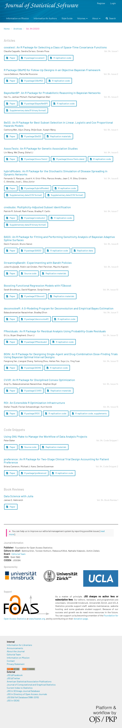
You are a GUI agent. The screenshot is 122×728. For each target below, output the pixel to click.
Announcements (15, 648)
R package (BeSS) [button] (31, 136)
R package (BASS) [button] (31, 250)
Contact (11, 660)
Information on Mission (17, 18)
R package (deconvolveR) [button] (35, 319)
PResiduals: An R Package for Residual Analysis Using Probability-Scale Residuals (55, 331)
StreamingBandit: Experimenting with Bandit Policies (38, 262)
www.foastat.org (37, 618)
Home (7, 28)
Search (111, 18)
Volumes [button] (82, 18)
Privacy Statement (15, 664)
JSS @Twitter (13, 678)
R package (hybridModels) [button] (35, 188)
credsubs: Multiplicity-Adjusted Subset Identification (37, 207)
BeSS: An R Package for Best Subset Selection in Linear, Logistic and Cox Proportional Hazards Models (58, 124)
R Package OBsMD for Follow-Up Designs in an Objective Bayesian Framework (52, 70)
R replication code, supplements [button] (89, 413)
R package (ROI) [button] (30, 413)
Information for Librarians (19, 645)
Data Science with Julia (18, 496)
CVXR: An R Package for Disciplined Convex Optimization (39, 380)
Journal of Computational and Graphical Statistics (31, 684)
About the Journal (15, 651)
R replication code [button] (60, 57)
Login (113, 3)
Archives (18, 28)
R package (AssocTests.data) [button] (68, 159)
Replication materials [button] (59, 136)
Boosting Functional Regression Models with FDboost (37, 285)
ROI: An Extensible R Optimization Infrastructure (34, 402)
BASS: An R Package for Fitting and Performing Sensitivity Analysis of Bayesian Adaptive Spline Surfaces (59, 238)
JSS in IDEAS (13, 700)
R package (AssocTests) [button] (34, 159)
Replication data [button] (83, 250)
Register (101, 3)
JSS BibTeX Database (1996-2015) (23, 697)
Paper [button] (10, 57)
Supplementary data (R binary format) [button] (26, 110)
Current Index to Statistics (20, 687)
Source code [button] (29, 273)
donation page (81, 618)
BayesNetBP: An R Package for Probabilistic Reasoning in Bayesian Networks (52, 93)
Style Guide (67, 18)
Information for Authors (45, 18)
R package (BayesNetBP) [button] (34, 103)
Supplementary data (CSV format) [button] (24, 195)
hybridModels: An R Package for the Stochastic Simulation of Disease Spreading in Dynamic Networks (55, 172)
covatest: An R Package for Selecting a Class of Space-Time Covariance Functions (55, 47)
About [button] (96, 18)
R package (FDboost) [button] (32, 296)
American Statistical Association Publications (29, 681)
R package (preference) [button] (33, 473)
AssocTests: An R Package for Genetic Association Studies (41, 148)
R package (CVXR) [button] (31, 390)
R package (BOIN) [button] (31, 367)
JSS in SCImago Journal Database (23, 691)
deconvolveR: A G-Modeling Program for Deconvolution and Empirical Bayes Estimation (58, 308)
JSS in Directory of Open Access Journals (27, 694)
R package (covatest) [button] (32, 57)
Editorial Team (19, 554)
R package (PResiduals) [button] (34, 342)
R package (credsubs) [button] (33, 217)
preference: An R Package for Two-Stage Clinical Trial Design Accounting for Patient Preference (56, 460)
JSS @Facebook (15, 675)
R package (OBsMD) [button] (32, 80)
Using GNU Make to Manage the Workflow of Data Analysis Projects (45, 436)
